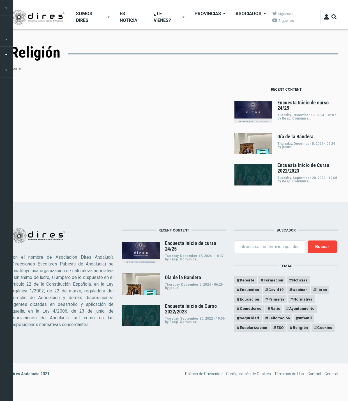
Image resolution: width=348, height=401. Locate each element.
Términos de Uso (289, 385)
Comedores (251, 309)
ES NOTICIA (128, 17)
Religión (302, 329)
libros (322, 290)
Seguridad (249, 319)
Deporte (247, 280)
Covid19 (276, 290)
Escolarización (254, 329)
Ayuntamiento (304, 309)
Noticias (302, 280)
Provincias (207, 13)
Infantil (306, 319)
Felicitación (280, 319)
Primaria (277, 300)
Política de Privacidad (204, 385)
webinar (300, 290)
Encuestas (249, 290)
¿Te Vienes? (162, 17)
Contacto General (322, 385)
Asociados (248, 13)
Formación (274, 280)
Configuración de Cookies (248, 385)
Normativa (304, 300)
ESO (281, 329)
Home (15, 68)
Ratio (277, 309)
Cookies (247, 338)
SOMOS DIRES (84, 17)
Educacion (249, 300)
